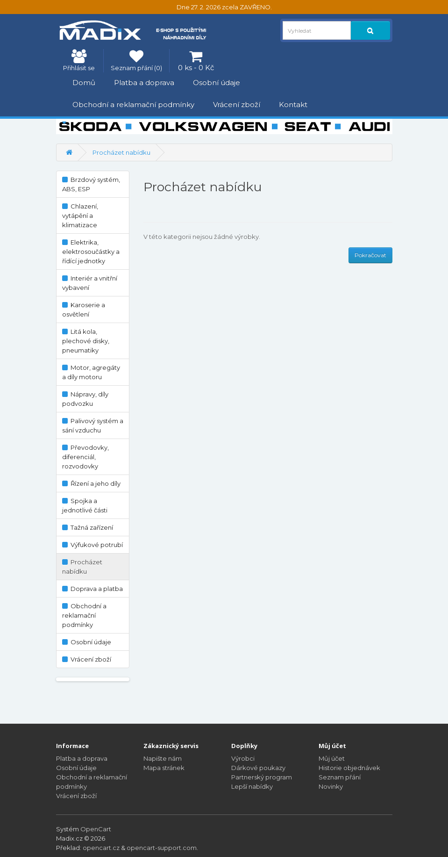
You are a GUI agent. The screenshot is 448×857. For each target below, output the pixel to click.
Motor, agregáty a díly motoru (91, 372)
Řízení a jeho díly (91, 483)
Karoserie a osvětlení (83, 309)
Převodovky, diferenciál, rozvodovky (85, 457)
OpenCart (95, 829)
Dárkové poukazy (258, 767)
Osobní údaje (216, 82)
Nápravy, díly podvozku (85, 398)
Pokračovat (370, 255)
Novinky (331, 786)
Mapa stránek (164, 767)
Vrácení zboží (236, 104)
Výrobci (243, 758)
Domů (83, 82)
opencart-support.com (162, 847)
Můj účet (332, 758)
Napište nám (162, 758)
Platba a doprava (144, 82)
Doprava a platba (92, 588)
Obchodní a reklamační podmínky (133, 104)
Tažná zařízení (87, 527)
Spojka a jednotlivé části (84, 505)
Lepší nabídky (252, 786)
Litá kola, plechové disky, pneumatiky (85, 341)
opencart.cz (101, 847)
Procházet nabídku (121, 152)
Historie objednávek (349, 767)
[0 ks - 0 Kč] (196, 60)
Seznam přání (340, 777)
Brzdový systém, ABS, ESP (91, 184)
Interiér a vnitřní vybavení (89, 282)
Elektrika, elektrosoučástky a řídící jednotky (91, 251)
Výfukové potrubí (92, 544)
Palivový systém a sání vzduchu (92, 425)
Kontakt (293, 104)
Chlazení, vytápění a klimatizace (80, 215)
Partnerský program (261, 777)
